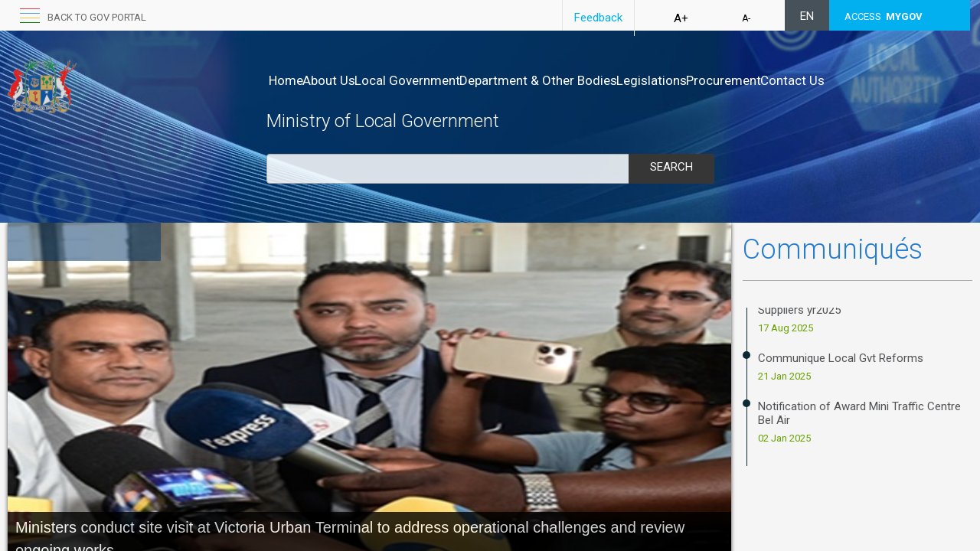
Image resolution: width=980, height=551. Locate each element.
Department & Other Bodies (586, 80)
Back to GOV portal (96, 17)
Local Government (439, 80)
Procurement (803, 80)
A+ (681, 18)
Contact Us (889, 80)
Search (671, 167)
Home (286, 80)
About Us (344, 80)
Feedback (598, 17)
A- (746, 18)
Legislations (716, 80)
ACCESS (883, 16)
